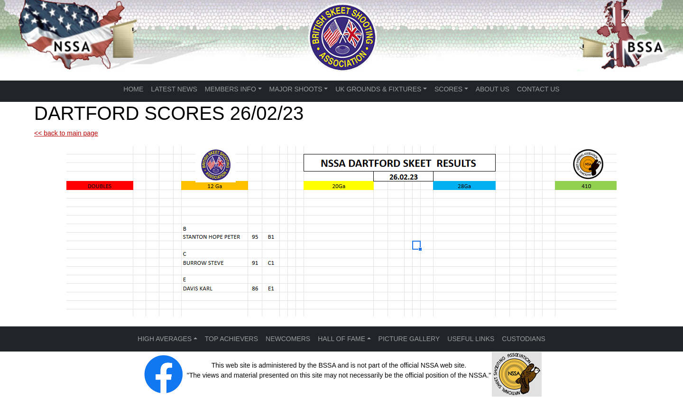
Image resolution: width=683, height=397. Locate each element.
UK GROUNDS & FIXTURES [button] (378, 89)
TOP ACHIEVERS (231, 339)
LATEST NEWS (174, 89)
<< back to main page (66, 133)
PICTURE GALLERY (409, 339)
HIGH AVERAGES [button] (165, 339)
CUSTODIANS (523, 339)
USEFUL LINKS (470, 339)
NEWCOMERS (288, 339)
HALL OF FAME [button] (341, 339)
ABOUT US (492, 89)
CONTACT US (538, 89)
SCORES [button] (448, 89)
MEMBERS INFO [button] (230, 89)
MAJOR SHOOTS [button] (296, 89)
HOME (133, 89)
